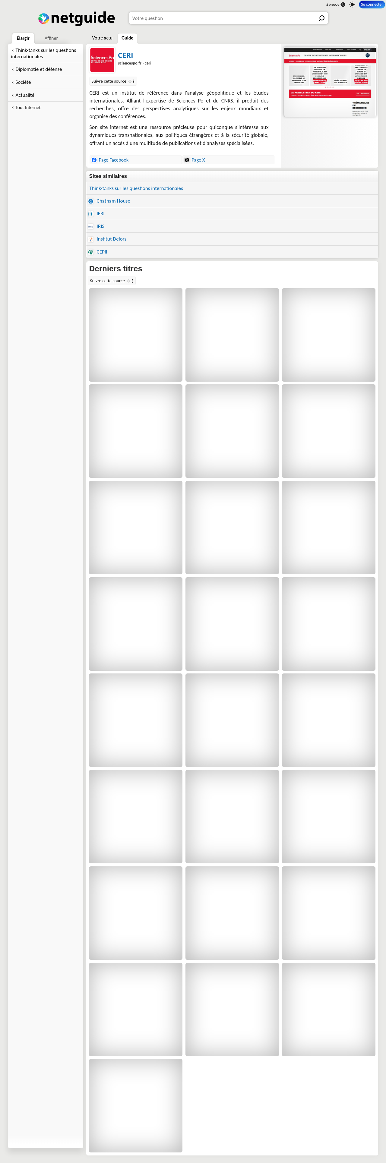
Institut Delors (107, 239)
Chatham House (109, 201)
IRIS (96, 226)
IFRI (96, 213)
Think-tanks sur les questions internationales (43, 53)
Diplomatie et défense (39, 69)
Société (23, 82)
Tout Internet (28, 107)
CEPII (97, 252)
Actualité (25, 95)
